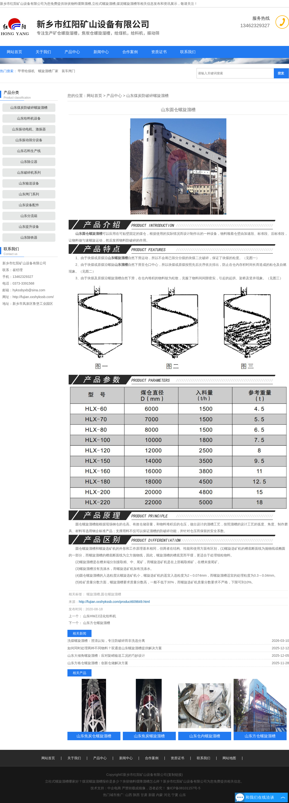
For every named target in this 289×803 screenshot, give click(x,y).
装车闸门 (68, 71)
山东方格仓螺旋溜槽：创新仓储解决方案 (97, 663)
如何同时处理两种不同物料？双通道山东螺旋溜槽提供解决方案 (114, 648)
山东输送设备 (29, 183)
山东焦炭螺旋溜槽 (149, 736)
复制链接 (175, 775)
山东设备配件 (29, 205)
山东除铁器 (28, 237)
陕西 (136, 795)
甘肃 (144, 795)
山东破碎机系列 (29, 172)
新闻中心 (101, 52)
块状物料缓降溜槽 (77, 4)
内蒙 (159, 795)
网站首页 (14, 52)
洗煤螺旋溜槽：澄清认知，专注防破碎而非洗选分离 (106, 641)
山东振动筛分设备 (28, 140)
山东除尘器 (28, 162)
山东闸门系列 (29, 194)
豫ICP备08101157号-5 (183, 788)
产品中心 (72, 52)
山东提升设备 (29, 227)
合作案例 (130, 52)
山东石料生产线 (29, 151)
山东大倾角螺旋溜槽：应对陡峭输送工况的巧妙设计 (106, 655)
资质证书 (159, 52)
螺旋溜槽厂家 (48, 71)
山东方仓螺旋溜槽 (96, 623)
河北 (167, 795)
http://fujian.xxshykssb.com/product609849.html (114, 602)
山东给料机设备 (29, 118)
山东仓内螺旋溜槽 (204, 736)
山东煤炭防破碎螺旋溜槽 (28, 107)
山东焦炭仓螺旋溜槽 (94, 736)
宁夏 (174, 795)
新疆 (151, 795)
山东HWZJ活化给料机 (99, 616)
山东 (182, 795)
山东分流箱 (28, 216)
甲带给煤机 (27, 71)
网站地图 (229, 758)
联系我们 (188, 52)
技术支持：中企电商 (106, 788)
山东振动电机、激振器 (29, 129)
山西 (128, 795)
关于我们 (43, 52)
